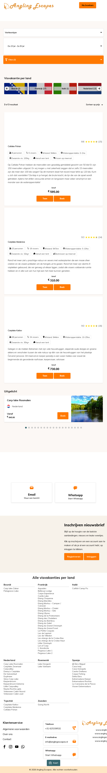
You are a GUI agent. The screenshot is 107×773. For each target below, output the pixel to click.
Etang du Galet (45, 623)
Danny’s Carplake (12, 671)
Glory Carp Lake (11, 679)
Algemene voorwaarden (16, 729)
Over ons (8, 734)
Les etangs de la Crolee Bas (51, 638)
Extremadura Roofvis (82, 681)
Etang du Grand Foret (48, 628)
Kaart (53, 763)
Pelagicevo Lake (11, 591)
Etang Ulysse (44, 613)
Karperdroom (10, 681)
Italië (75, 584)
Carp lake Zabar (11, 588)
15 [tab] (69, 427)
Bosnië (7, 584)
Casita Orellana (79, 671)
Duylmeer (8, 676)
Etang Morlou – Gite (47, 610)
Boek (62, 198)
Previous (7, 88)
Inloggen (91, 556)
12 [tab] (59, 427)
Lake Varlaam (44, 666)
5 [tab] (38, 427)
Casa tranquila (79, 669)
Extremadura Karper (81, 679)
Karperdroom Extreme (14, 684)
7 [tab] (44, 427)
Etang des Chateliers (47, 618)
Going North (43, 704)
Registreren (73, 556)
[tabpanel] (53, 409)
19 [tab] (81, 427)
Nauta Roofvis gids (12, 689)
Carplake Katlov (11, 704)
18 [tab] (78, 427)
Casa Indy (76, 666)
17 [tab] (75, 427)
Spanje (76, 660)
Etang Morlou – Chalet (48, 608)
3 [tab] (32, 427)
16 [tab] (72, 427)
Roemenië (43, 660)
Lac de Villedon (45, 635)
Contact (7, 739)
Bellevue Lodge (45, 591)
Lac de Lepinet (44, 633)
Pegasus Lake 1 (45, 650)
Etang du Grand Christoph (50, 625)
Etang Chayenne (45, 598)
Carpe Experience (46, 593)
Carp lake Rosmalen (19, 400)
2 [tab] (29, 427)
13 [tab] (63, 427)
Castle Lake (43, 596)
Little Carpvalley (11, 686)
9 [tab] (50, 427)
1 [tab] (26, 427)
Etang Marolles (45, 601)
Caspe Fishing (78, 674)
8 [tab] (47, 427)
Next (99, 88)
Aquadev (42, 588)
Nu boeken (87, 5)
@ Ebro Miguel (78, 664)
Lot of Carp (43, 645)
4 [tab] (35, 427)
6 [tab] (41, 427)
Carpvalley (8, 669)
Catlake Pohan (10, 709)
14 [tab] (66, 427)
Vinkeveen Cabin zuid (13, 694)
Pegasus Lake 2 (45, 653)
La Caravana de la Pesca (83, 684)
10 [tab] (53, 427)
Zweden (42, 700)
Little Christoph (45, 643)
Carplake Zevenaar (12, 666)
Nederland (17, 406)
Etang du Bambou (46, 621)
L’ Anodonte (43, 648)
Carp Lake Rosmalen (13, 664)
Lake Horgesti (44, 664)
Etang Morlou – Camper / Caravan (49, 604)
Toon (45, 198)
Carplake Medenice (12, 707)
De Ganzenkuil (10, 674)
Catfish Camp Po (80, 588)
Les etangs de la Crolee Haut (51, 640)
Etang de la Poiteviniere (49, 615)
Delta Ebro (77, 676)
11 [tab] (56, 427)
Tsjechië (8, 700)
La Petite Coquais (46, 630)
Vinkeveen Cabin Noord (14, 691)
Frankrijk (43, 584)
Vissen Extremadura (81, 686)
